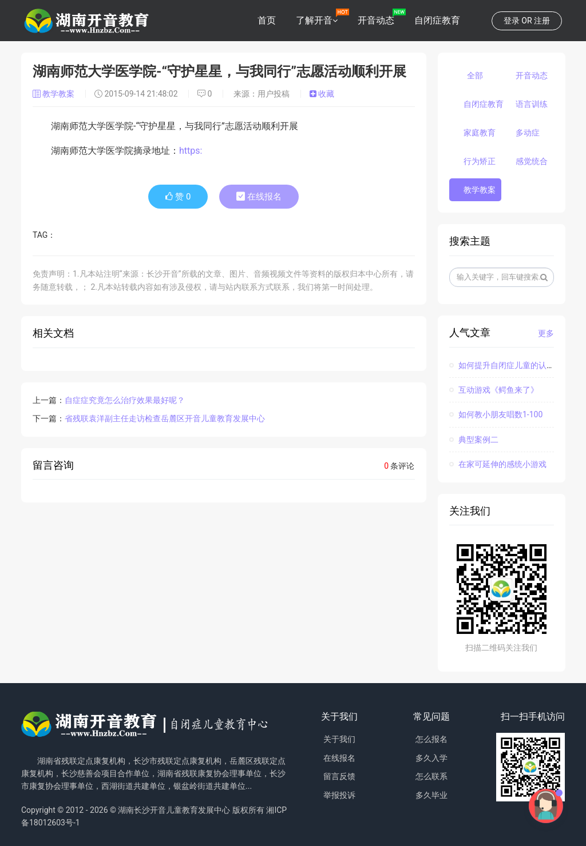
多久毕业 (431, 795)
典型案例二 (473, 439)
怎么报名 (431, 739)
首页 (267, 20)
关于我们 (339, 739)
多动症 (528, 132)
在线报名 (259, 196)
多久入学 (431, 758)
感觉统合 (532, 161)
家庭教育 (480, 132)
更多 (546, 333)
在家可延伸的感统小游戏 (498, 464)
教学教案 (55, 93)
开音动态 (376, 20)
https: (190, 150)
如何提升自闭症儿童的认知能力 (510, 365)
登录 (512, 20)
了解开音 (314, 20)
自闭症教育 (437, 20)
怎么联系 (431, 776)
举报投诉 (339, 795)
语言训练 (532, 104)
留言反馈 (339, 776)
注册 (542, 20)
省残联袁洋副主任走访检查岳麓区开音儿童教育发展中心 (165, 418)
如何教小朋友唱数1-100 (496, 414)
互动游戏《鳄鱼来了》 (494, 389)
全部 (475, 75)
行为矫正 (480, 161)
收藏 (322, 93)
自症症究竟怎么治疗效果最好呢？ (125, 400)
